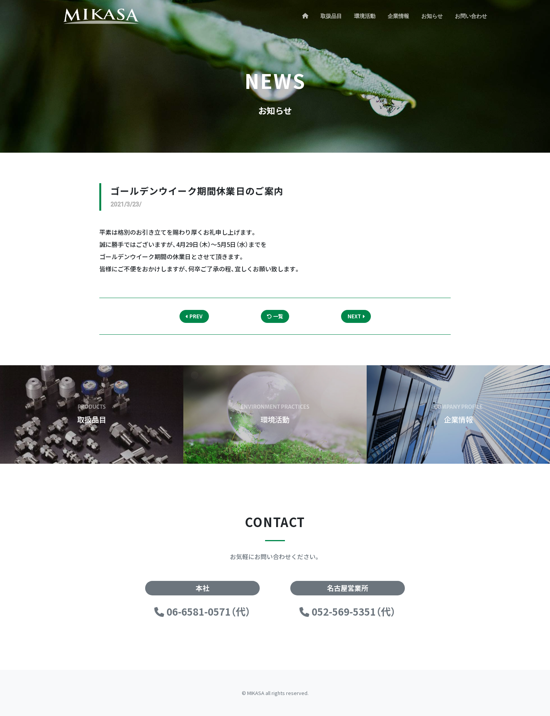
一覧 (275, 316)
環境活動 (364, 16)
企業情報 (398, 16)
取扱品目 (331, 16)
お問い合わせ (471, 16)
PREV (194, 316)
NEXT (356, 316)
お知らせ (432, 16)
